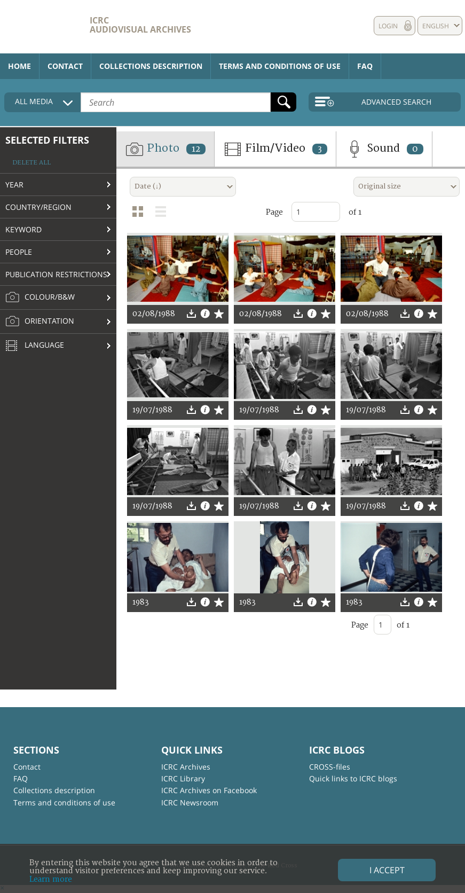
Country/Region (38, 207)
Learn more (50, 879)
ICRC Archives (185, 767)
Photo (165, 149)
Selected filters (47, 140)
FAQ (365, 66)
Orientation (39, 321)
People (18, 252)
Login (388, 25)
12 (196, 149)
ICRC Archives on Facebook (209, 790)
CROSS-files (329, 767)
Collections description (150, 66)
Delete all (31, 163)
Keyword (23, 229)
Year (14, 184)
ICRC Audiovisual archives (140, 24)
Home (19, 66)
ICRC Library (183, 778)
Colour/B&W (40, 297)
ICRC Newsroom (189, 802)
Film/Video (275, 149)
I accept (387, 870)
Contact (65, 66)
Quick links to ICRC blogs (353, 778)
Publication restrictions (56, 274)
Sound (384, 149)
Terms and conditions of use (280, 66)
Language (34, 346)
